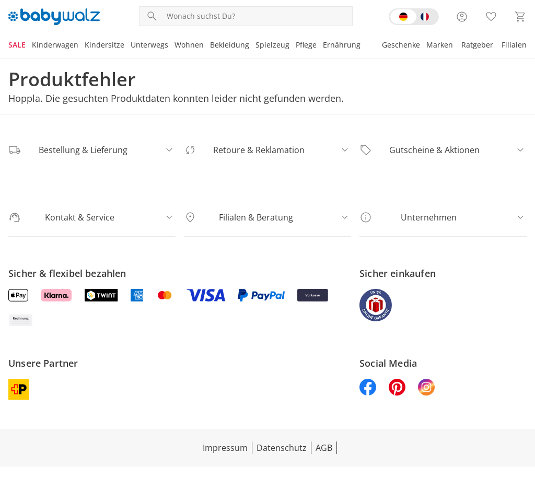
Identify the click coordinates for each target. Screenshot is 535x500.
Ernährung (337, 45)
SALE (17, 45)
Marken (441, 45)
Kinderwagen (54, 45)
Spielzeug (268, 45)
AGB (323, 422)
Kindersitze (103, 45)
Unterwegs (147, 45)
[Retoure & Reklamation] (267, 150)
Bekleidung (226, 45)
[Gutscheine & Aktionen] (443, 150)
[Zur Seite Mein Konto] (462, 16)
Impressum (225, 422)
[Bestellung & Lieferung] (92, 150)
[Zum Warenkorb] (520, 16)
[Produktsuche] (257, 16)
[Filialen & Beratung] (267, 217)
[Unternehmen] (443, 217)
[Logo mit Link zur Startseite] (54, 16)
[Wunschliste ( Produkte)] (491, 16)
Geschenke (403, 45)
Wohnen (186, 45)
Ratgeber (478, 45)
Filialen (515, 45)
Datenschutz (281, 422)
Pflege (301, 45)
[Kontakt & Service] (92, 217)
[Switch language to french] (414, 16)
